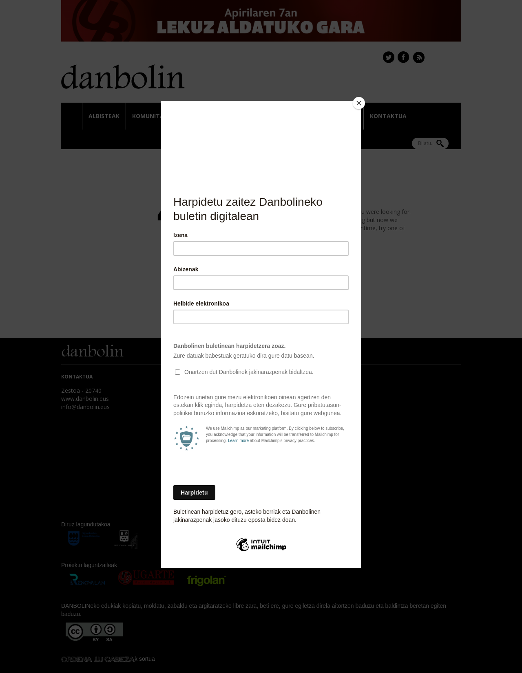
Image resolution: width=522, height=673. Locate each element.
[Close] (359, 103)
